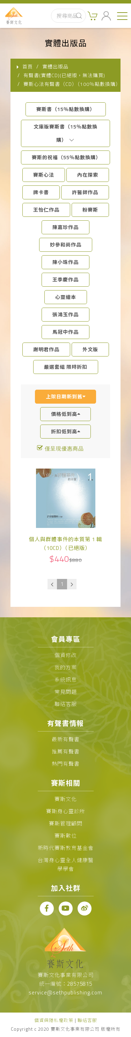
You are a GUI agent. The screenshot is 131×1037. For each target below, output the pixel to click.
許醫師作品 (85, 192)
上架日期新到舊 (66, 396)
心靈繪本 (65, 297)
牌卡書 (41, 192)
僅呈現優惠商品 (64, 448)
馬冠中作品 (65, 332)
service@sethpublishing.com (65, 992)
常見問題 (65, 692)
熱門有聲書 (66, 764)
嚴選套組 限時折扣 (65, 366)
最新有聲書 (66, 739)
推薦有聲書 (66, 752)
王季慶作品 (65, 279)
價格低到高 (65, 414)
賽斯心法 (43, 174)
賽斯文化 (65, 799)
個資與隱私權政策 (53, 1020)
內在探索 (87, 174)
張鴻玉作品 (65, 314)
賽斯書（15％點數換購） (65, 109)
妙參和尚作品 (65, 244)
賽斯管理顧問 (65, 823)
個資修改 (65, 655)
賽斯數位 (65, 836)
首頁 (27, 66)
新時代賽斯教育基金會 (66, 848)
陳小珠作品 (65, 262)
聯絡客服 (65, 704)
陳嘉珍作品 (65, 227)
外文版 (90, 349)
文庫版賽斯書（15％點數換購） (65, 133)
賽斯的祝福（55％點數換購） (66, 157)
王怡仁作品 (46, 209)
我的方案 (65, 667)
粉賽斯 (90, 209)
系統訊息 (65, 680)
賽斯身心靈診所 (65, 811)
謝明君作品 (46, 349)
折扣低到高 (65, 431)
